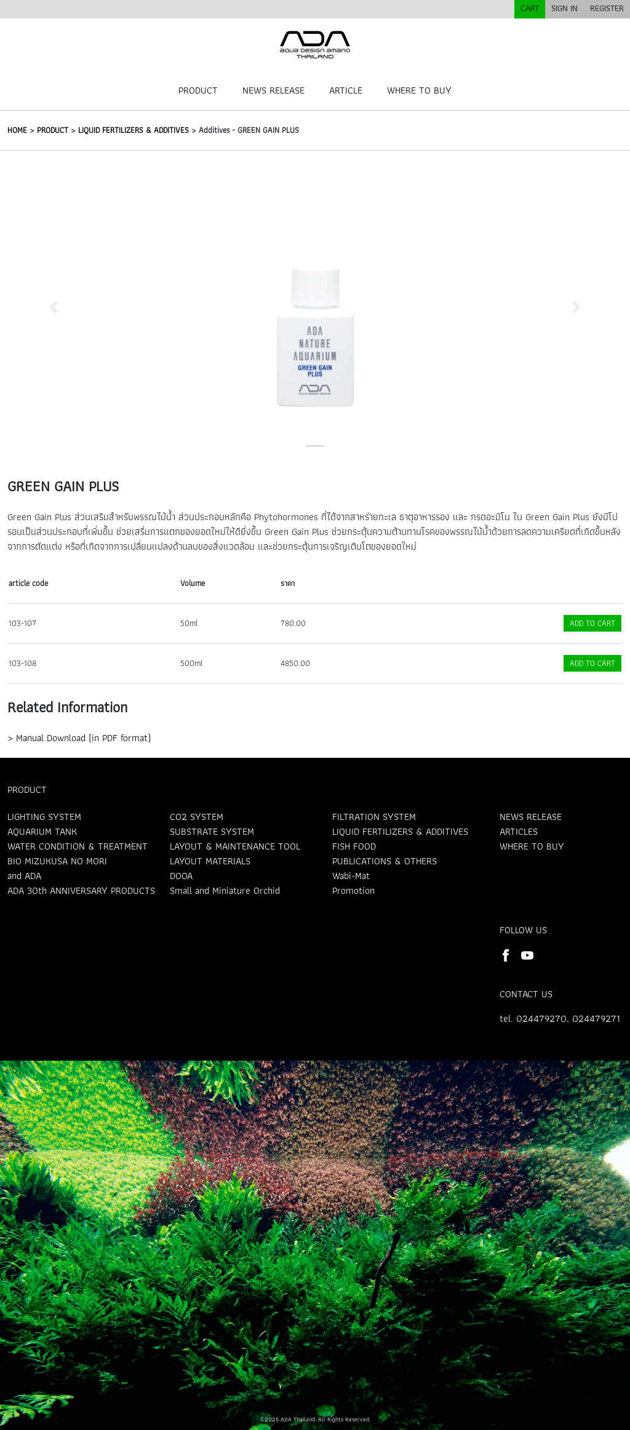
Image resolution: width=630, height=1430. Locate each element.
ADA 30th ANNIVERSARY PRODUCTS (81, 890)
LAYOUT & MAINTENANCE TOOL (235, 846)
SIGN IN (564, 8)
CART (529, 8)
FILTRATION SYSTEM (374, 816)
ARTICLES (519, 831)
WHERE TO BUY (419, 90)
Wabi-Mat (351, 875)
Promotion (353, 890)
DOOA (181, 875)
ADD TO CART (592, 623)
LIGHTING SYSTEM (44, 816)
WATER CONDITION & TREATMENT (77, 846)
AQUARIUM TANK (42, 831)
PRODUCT (198, 90)
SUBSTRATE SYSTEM (212, 831)
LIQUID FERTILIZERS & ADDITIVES (133, 130)
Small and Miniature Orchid (225, 890)
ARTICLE (345, 90)
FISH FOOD (354, 846)
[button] (53, 307)
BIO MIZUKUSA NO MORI (57, 861)
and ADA (24, 875)
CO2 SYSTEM (196, 816)
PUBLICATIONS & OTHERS (384, 861)
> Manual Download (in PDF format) (79, 737)
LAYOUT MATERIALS (210, 861)
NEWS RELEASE (273, 90)
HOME (17, 130)
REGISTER (607, 8)
